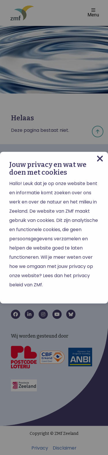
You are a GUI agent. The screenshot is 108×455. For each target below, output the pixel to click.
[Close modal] (99, 158)
